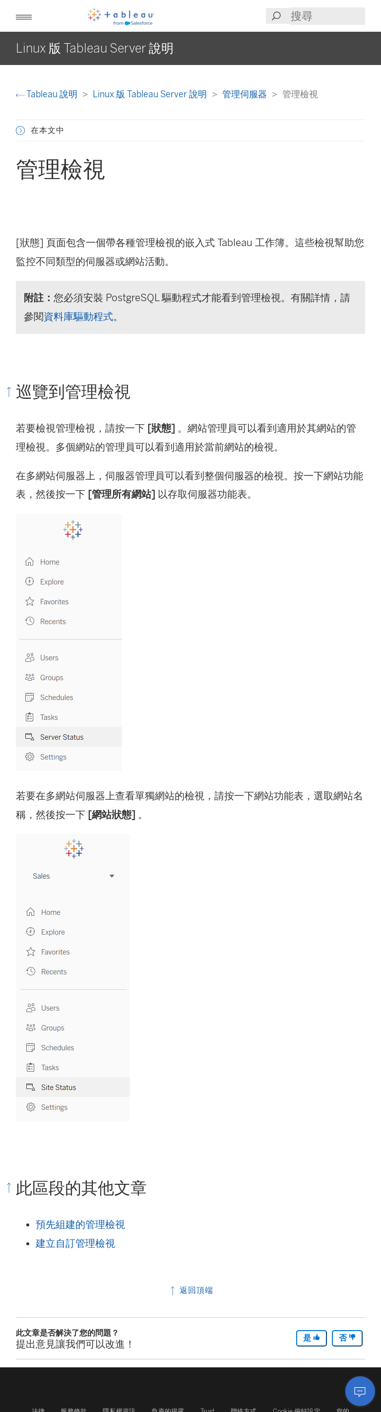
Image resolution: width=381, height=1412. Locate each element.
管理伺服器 (245, 94)
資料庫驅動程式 (78, 316)
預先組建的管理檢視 (80, 1224)
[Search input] (327, 16)
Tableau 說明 (47, 94)
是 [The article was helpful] (311, 1338)
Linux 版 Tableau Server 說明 (151, 94)
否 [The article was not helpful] (347, 1338)
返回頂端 (190, 1290)
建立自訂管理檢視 (75, 1243)
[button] (24, 16)
